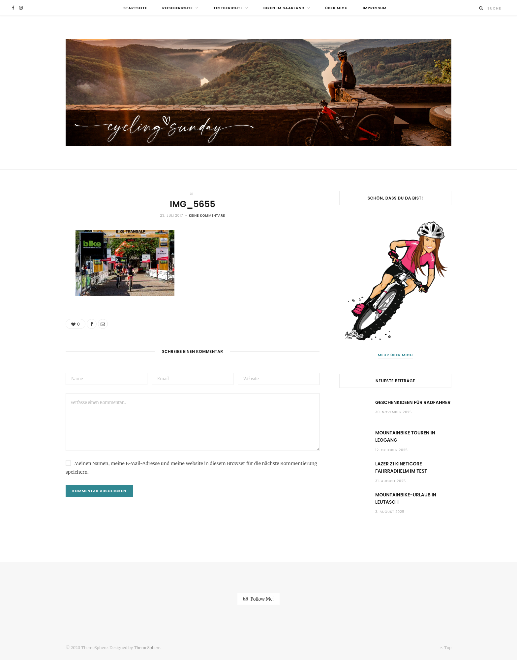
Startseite (135, 8)
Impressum (374, 8)
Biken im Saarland (284, 8)
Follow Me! (258, 599)
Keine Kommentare (207, 215)
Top (445, 647)
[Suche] (481, 8)
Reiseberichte (177, 8)
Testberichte (228, 8)
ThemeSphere (147, 647)
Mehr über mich (395, 355)
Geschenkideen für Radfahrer (412, 402)
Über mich (336, 8)
